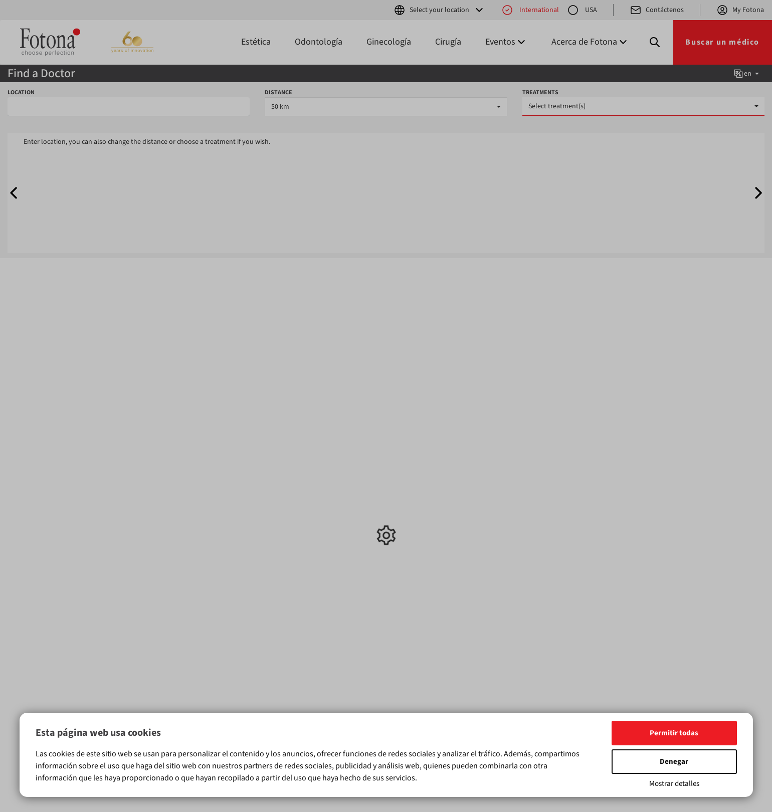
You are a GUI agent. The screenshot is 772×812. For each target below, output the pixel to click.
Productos (125, 455)
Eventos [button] (506, 42)
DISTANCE (278, 92)
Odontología (318, 42)
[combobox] (386, 106)
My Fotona (740, 10)
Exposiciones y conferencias (319, 499)
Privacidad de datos (424, 514)
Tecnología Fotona (423, 504)
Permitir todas (674, 733)
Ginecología (388, 42)
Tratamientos (228, 455)
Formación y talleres (328, 484)
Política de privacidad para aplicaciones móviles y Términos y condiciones (434, 534)
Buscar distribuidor (423, 484)
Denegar (674, 761)
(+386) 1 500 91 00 (518, 514)
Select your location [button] (439, 10)
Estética (256, 42)
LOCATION (21, 92)
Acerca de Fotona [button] (590, 42)
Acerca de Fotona (421, 494)
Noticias (310, 474)
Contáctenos (657, 10)
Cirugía (448, 42)
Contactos (410, 474)
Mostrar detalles (674, 783)
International (530, 10)
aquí (435, 681)
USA (582, 10)
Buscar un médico (722, 42)
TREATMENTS (540, 92)
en (746, 73)
